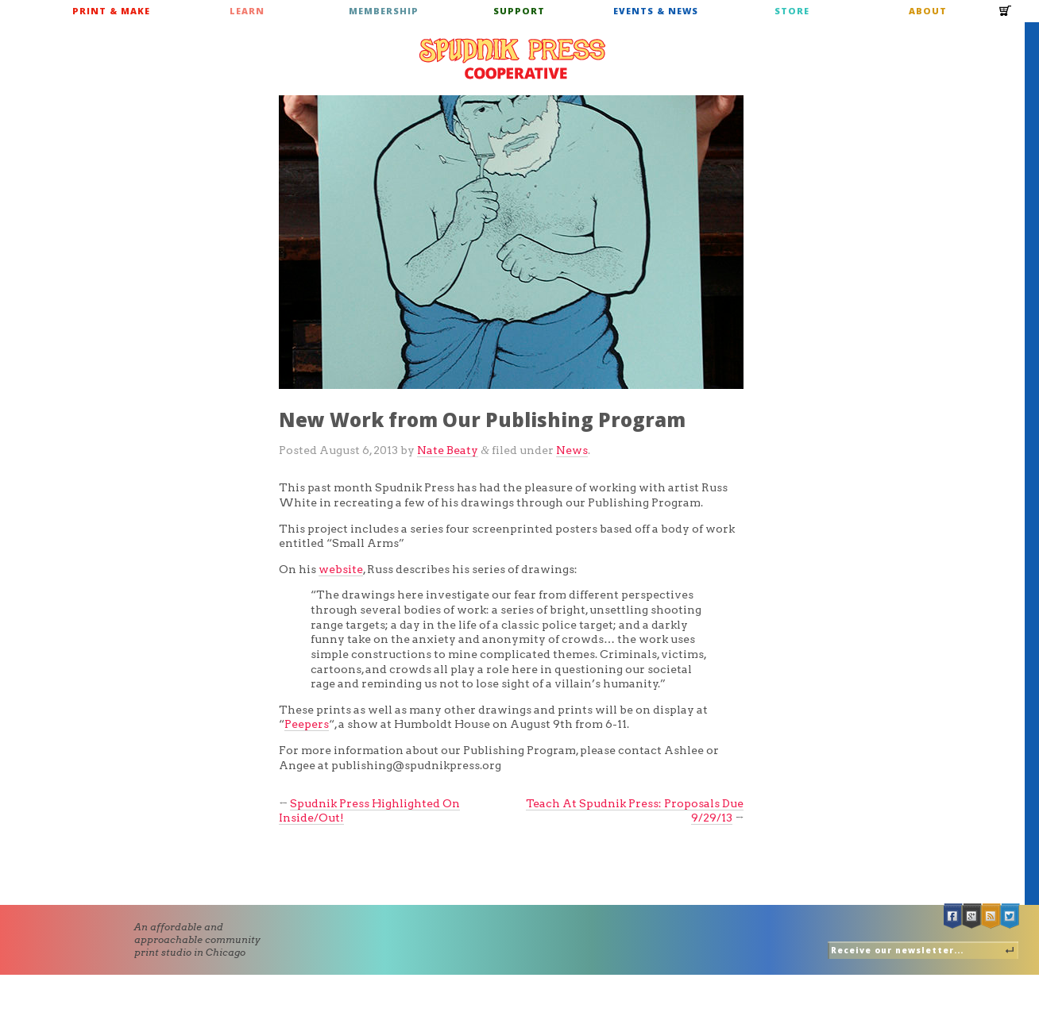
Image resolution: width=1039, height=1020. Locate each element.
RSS (991, 916)
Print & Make (111, 11)
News (572, 450)
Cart (1005, 16)
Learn (247, 11)
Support (519, 11)
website (341, 569)
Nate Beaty (447, 450)
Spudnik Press (512, 58)
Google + (972, 916)
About (928, 11)
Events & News (655, 11)
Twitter (1010, 916)
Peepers (306, 724)
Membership (384, 11)
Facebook (953, 916)
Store (791, 11)
